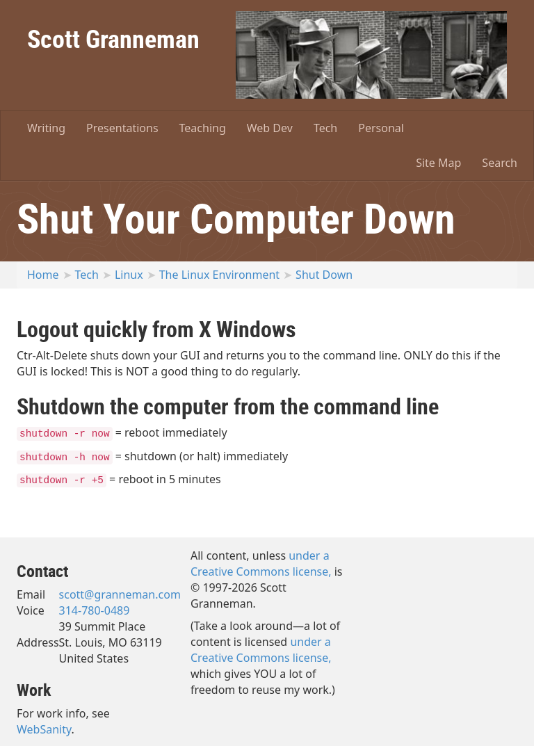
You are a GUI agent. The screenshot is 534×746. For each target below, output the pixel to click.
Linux (129, 274)
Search (499, 162)
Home (43, 274)
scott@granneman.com (120, 594)
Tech (325, 128)
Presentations (122, 128)
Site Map (438, 162)
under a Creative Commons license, (261, 563)
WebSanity (44, 729)
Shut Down (324, 274)
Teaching (202, 128)
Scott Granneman (113, 38)
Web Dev (270, 128)
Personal (381, 128)
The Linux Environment (219, 274)
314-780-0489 (94, 610)
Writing (46, 128)
